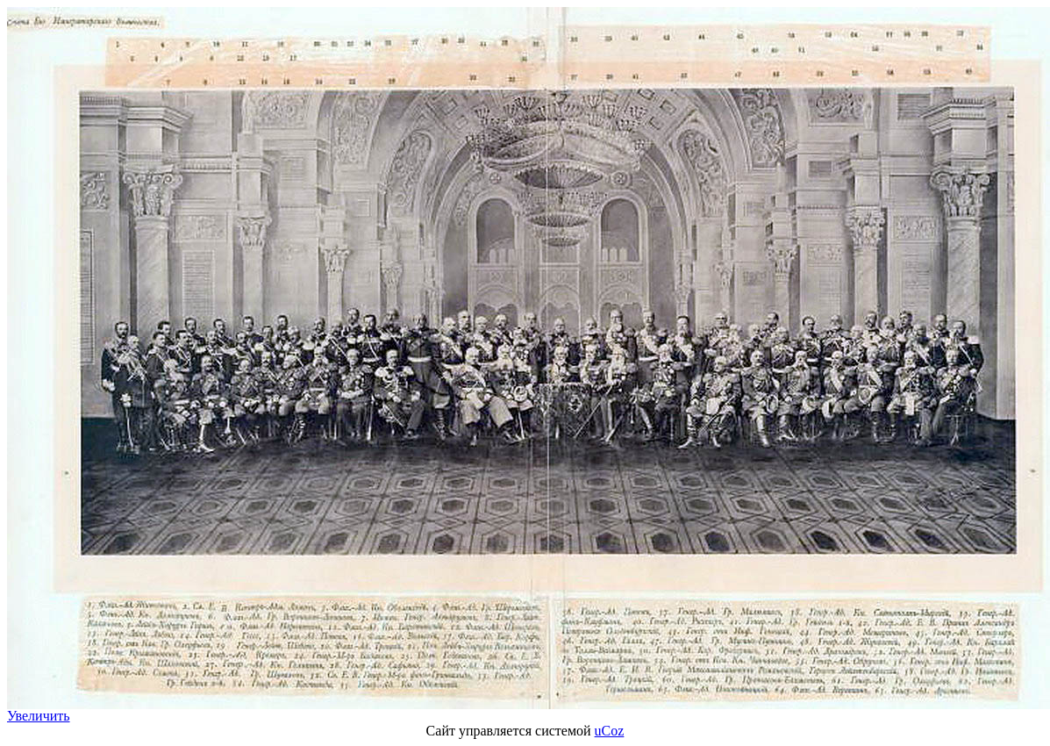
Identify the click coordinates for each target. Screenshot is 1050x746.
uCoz (610, 730)
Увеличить (38, 715)
